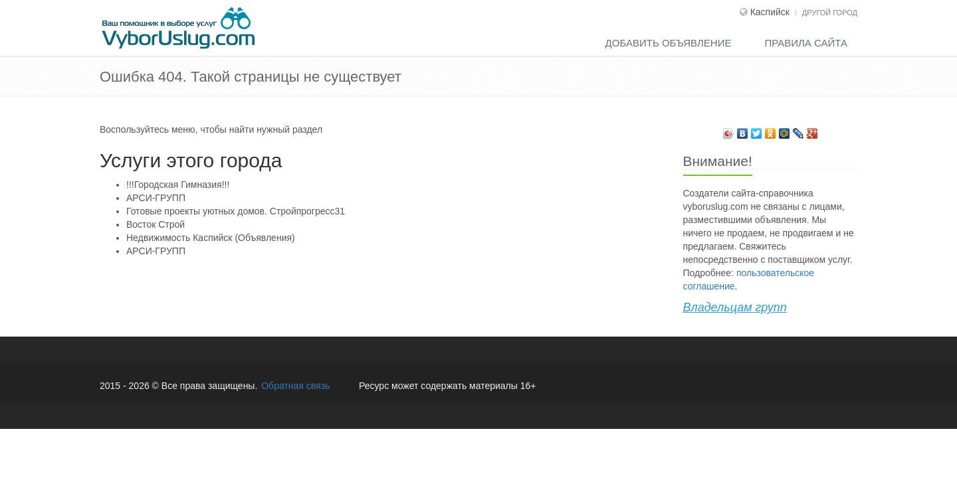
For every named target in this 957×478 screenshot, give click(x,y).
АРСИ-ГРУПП (155, 198)
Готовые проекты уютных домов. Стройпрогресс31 (235, 211)
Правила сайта (805, 42)
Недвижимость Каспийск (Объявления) (210, 237)
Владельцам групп (735, 307)
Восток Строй (155, 224)
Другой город (829, 13)
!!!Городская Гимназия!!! (177, 184)
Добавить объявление (668, 42)
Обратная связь (295, 385)
